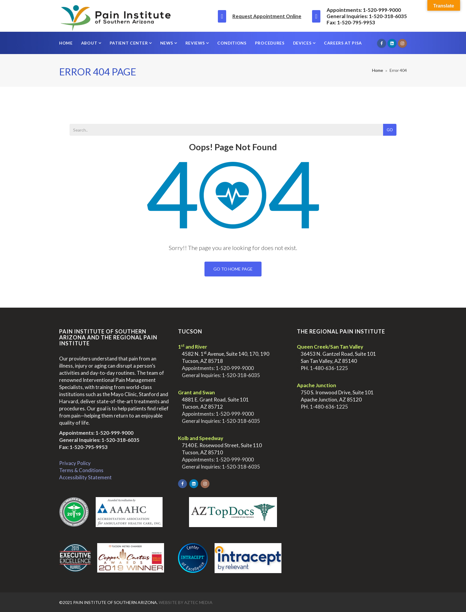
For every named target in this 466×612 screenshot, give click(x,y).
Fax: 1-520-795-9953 (83, 447)
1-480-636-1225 (329, 368)
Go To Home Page (233, 268)
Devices (303, 42)
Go (390, 129)
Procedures (270, 42)
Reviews (195, 42)
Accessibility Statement (85, 477)
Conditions (232, 42)
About (89, 42)
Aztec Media (198, 602)
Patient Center (129, 42)
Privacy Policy (75, 463)
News (167, 42)
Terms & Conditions (81, 470)
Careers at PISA (343, 42)
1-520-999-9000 (114, 433)
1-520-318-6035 (120, 440)
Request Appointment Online (266, 16)
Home (66, 42)
